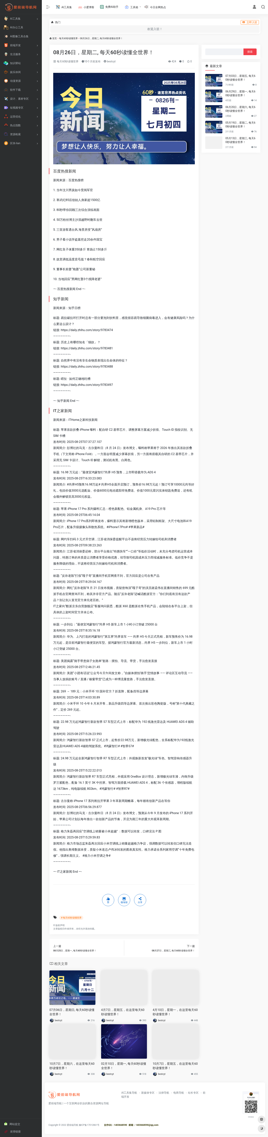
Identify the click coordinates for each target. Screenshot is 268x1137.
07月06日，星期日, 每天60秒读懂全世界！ (71, 1012)
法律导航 (164, 1092)
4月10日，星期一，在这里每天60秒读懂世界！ (175, 1012)
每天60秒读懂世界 (68, 38)
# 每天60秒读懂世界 (71, 917)
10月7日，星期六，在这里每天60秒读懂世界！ (71, 1066)
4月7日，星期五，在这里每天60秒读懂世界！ (122, 1012)
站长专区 (193, 1092)
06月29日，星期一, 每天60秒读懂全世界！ (240, 93)
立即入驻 (249, 22)
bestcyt (110, 61)
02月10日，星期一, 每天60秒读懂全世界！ (123, 1066)
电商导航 (178, 1092)
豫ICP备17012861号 (89, 1125)
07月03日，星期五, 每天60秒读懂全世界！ (240, 77)
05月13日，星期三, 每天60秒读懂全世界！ (240, 140)
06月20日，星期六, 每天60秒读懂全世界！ (240, 109)
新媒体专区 (148, 1092)
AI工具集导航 (129, 1092)
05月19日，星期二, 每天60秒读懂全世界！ (240, 124)
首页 (54, 38)
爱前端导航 (72, 1125)
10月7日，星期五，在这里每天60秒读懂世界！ (175, 1066)
